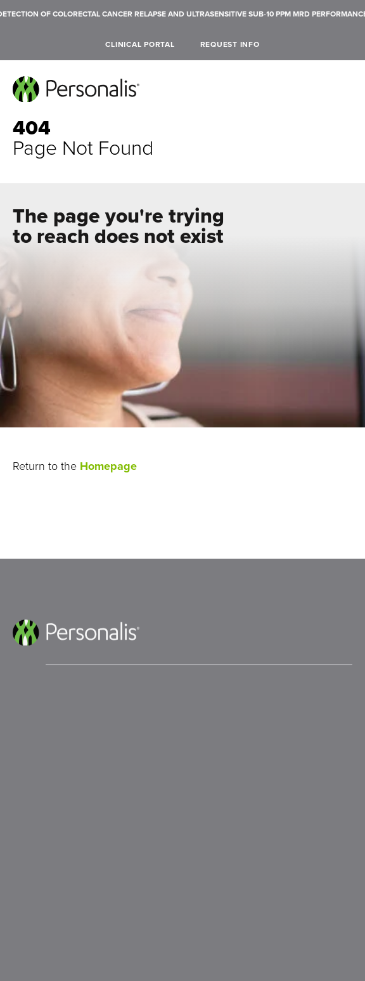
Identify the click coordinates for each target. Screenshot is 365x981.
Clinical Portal (139, 44)
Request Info (230, 44)
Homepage (108, 466)
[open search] (347, 44)
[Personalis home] (76, 89)
